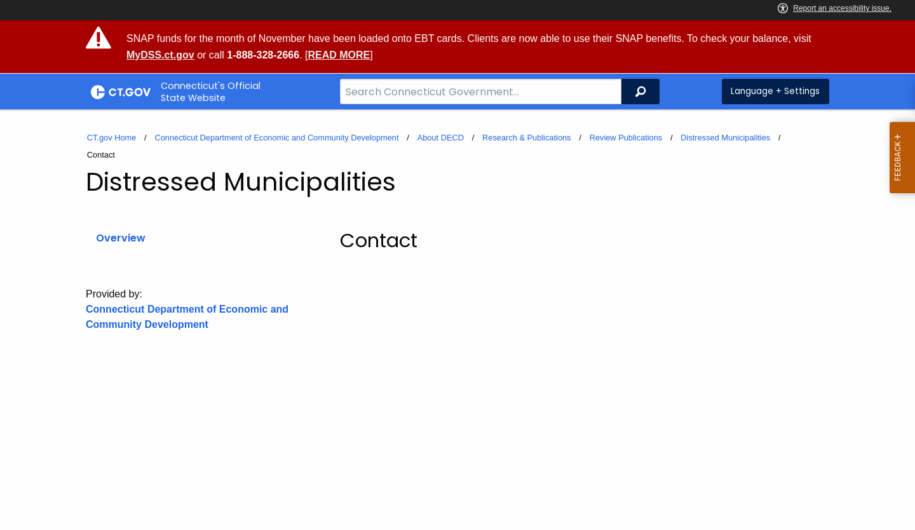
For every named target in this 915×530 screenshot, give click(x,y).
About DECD (440, 137)
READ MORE (339, 55)
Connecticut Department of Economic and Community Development (276, 137)
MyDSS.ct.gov (160, 55)
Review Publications (626, 137)
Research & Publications (526, 137)
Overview (121, 238)
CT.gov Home (112, 137)
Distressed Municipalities (725, 137)
